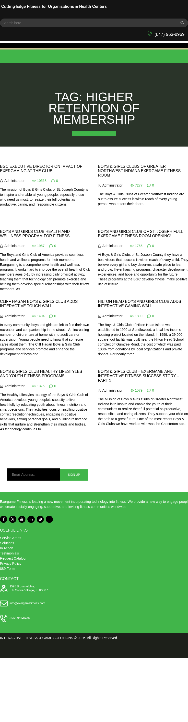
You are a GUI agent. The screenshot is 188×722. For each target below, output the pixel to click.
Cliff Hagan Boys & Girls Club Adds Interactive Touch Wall (39, 303)
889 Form (7, 569)
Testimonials (9, 553)
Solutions (7, 543)
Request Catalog (12, 558)
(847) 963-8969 (169, 34)
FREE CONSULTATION (94, 133)
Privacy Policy (10, 563)
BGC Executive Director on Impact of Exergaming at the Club (41, 168)
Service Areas (10, 538)
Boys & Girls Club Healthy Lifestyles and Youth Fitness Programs (41, 373)
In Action (6, 548)
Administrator (14, 181)
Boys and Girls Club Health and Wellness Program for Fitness (35, 233)
